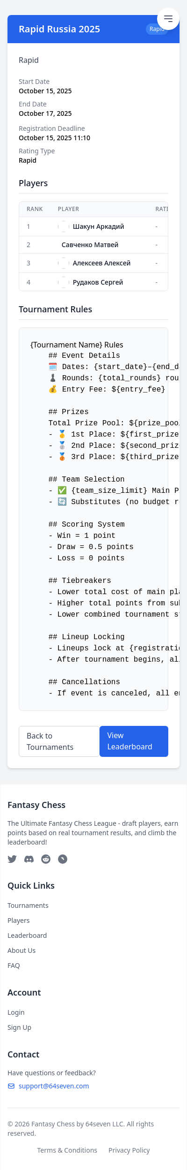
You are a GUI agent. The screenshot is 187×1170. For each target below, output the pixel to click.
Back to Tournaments (50, 741)
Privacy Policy (129, 1150)
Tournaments (28, 905)
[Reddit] (45, 859)
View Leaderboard (129, 741)
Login (16, 1012)
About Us (21, 950)
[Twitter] (12, 859)
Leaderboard (27, 935)
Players (18, 920)
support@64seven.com (48, 1085)
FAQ (13, 965)
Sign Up (19, 1027)
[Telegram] (62, 859)
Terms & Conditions (67, 1150)
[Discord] (29, 859)
